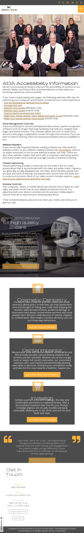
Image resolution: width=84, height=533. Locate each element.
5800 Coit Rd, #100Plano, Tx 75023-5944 (18, 508)
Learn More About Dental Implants (42, 374)
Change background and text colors (22, 113)
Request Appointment (18, 515)
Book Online (18, 522)
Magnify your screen (14, 107)
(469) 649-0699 (18, 491)
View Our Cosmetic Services (42, 327)
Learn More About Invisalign (42, 419)
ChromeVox (65, 149)
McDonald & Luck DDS (33, 529)
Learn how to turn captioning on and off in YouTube (41, 177)
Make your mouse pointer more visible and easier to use (33, 115)
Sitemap (51, 531)
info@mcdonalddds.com (18, 498)
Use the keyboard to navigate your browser (26, 102)
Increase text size (13, 105)
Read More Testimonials (42, 464)
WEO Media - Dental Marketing (56, 529)
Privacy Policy (61, 531)
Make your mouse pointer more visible (24, 118)
